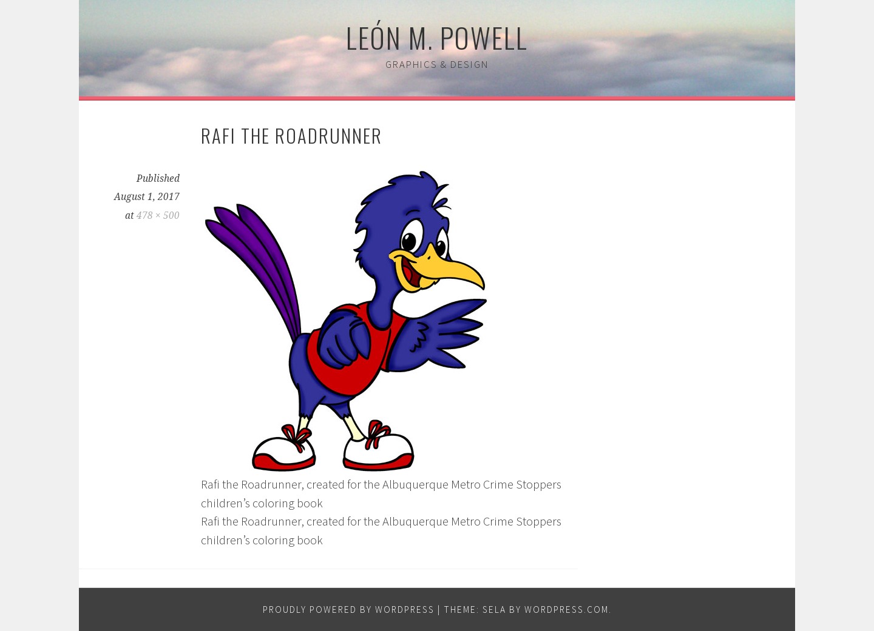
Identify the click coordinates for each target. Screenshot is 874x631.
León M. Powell (437, 37)
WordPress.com (566, 609)
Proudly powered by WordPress (349, 609)
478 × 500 (158, 215)
